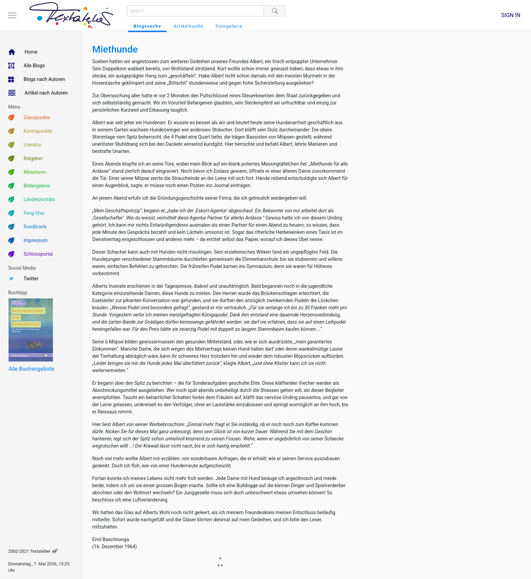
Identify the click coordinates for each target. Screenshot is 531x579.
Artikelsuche (188, 26)
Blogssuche (147, 26)
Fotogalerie (228, 26)
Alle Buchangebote (31, 369)
